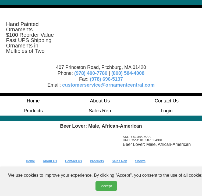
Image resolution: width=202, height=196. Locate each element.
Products (33, 110)
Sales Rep (100, 110)
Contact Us (167, 100)
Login (167, 110)
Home (33, 100)
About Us (100, 100)
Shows (140, 161)
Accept (106, 186)
